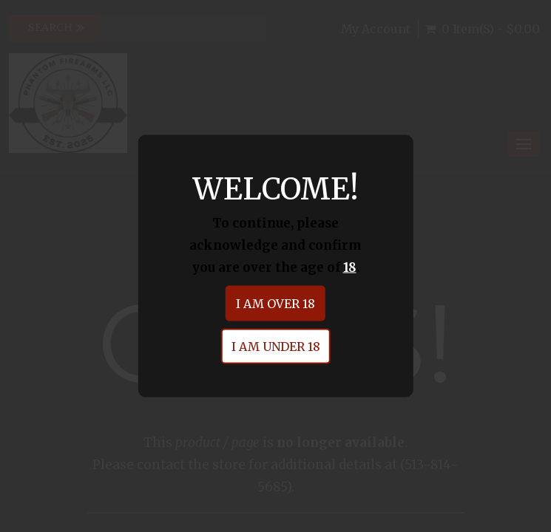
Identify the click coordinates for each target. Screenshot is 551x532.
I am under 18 (275, 346)
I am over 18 (275, 303)
